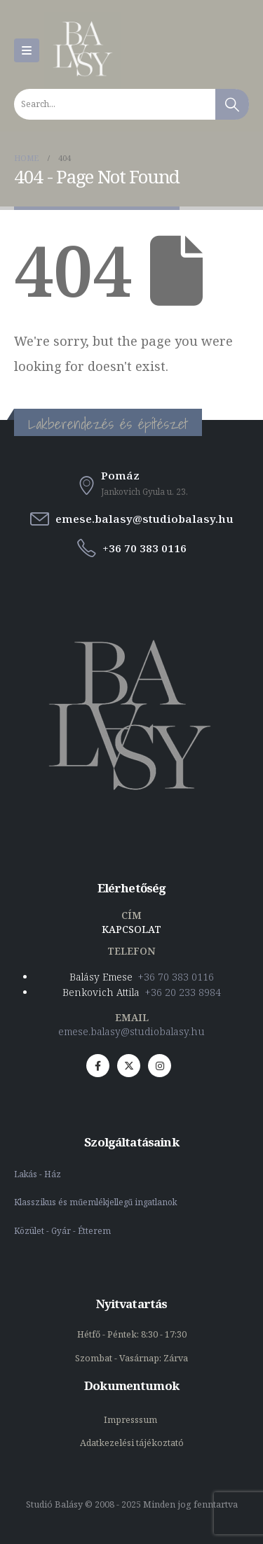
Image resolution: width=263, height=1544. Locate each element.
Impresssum (131, 1420)
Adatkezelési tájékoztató (132, 1443)
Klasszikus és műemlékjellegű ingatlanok (95, 1201)
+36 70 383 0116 (176, 976)
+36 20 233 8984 (183, 992)
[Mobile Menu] (26, 50)
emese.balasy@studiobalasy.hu (131, 1031)
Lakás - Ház (38, 1173)
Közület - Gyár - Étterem (63, 1230)
